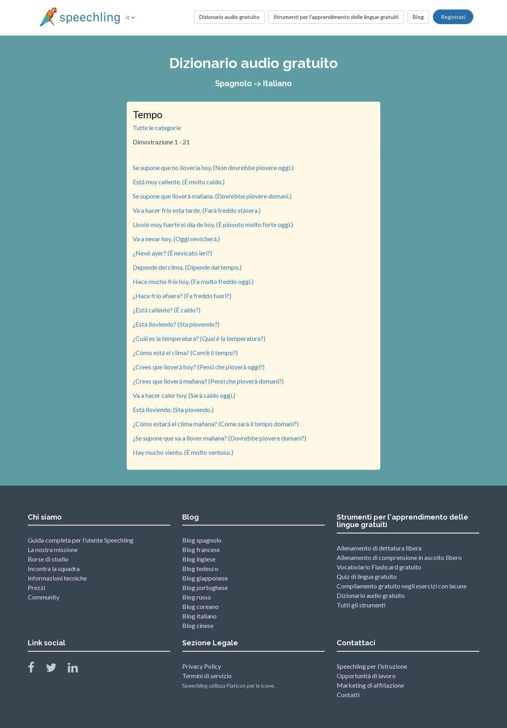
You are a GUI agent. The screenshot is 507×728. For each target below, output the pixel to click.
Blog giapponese (205, 578)
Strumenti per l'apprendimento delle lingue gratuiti (336, 16)
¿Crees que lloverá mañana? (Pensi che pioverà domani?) (208, 381)
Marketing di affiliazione (370, 685)
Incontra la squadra (54, 568)
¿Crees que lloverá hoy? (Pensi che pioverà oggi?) (199, 367)
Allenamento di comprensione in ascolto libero (399, 557)
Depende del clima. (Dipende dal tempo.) (187, 267)
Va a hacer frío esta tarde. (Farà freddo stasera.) (197, 210)
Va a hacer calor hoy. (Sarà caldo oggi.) (184, 395)
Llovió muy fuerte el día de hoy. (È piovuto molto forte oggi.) (213, 224)
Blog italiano (199, 616)
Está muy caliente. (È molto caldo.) (179, 181)
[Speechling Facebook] (36, 669)
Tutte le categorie (157, 127)
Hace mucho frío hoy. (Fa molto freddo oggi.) (193, 281)
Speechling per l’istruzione (372, 666)
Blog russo (196, 597)
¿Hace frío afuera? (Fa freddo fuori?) (182, 295)
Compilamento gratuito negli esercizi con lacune (402, 586)
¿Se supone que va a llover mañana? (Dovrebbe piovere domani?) (219, 438)
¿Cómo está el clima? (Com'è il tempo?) (185, 352)
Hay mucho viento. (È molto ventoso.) (183, 452)
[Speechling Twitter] (56, 669)
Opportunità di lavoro (366, 675)
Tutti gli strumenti (361, 605)
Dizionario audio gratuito (229, 16)
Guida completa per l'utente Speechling (80, 540)
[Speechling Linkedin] (78, 669)
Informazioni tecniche (57, 578)
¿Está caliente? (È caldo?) (166, 310)
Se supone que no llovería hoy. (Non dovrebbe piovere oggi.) (213, 167)
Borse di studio (48, 559)
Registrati (453, 16)
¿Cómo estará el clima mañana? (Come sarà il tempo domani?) (216, 423)
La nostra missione (53, 549)
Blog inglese (198, 559)
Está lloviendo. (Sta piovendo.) (173, 409)
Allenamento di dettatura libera (379, 548)
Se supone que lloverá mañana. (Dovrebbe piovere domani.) (212, 196)
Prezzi (36, 587)
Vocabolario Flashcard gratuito (379, 567)
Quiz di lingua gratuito (367, 576)
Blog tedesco (200, 568)
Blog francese (201, 549)
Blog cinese (197, 625)
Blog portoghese (205, 587)
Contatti (348, 694)
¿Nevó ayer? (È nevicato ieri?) (172, 253)
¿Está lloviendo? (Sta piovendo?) (176, 324)
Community (43, 597)
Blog (418, 16)
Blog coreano (200, 606)
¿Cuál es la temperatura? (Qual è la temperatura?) (199, 338)
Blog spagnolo (201, 540)
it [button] (130, 17)
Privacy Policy (201, 666)
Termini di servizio (207, 675)
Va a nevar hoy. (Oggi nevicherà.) (176, 238)
